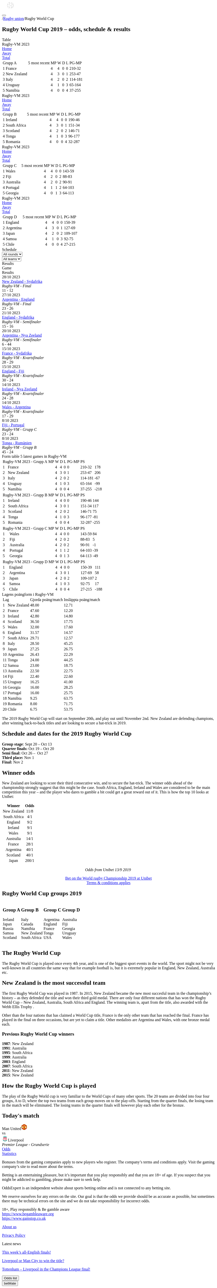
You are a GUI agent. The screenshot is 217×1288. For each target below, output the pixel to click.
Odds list (10, 1278)
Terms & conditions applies (108, 883)
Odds (6, 1149)
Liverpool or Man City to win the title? (33, 1261)
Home (7, 49)
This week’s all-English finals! (26, 1252)
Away (6, 53)
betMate (10, 1283)
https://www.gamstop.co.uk (24, 1218)
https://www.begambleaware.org (28, 1214)
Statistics (9, 1153)
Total (6, 58)
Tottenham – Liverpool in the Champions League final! (46, 1269)
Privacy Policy (13, 1235)
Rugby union (13, 18)
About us (9, 1227)
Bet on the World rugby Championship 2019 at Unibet (108, 878)
